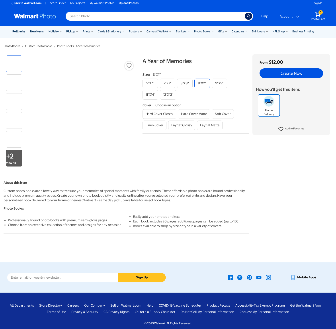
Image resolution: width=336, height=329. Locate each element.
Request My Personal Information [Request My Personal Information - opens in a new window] (264, 312)
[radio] (14, 63)
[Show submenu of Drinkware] (267, 31)
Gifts (221, 31)
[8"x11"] (202, 83)
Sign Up (142, 277)
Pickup (70, 31)
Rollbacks (18, 31)
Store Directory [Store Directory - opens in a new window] (50, 305)
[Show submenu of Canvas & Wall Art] (170, 31)
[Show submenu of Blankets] (188, 31)
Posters (134, 31)
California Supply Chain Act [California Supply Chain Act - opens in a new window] (155, 312)
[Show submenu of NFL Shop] (286, 31)
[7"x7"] (167, 83)
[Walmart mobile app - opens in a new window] (303, 277)
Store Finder (58, 3)
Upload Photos (129, 3)
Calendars (238, 31)
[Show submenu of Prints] (92, 31)
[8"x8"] (185, 83)
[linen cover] (154, 125)
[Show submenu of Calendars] (246, 31)
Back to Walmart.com (26, 3)
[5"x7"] (150, 83)
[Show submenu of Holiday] (60, 31)
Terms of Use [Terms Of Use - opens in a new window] (56, 312)
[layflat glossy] (181, 125)
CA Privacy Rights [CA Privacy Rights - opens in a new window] (116, 312)
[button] (291, 129)
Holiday (54, 31)
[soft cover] (223, 114)
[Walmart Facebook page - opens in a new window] (230, 277)
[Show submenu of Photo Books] (212, 31)
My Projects (77, 3)
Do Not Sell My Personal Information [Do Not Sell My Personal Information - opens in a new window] (207, 312)
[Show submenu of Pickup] (77, 31)
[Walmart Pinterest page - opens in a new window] (249, 277)
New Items (37, 31)
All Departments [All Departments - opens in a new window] (22, 305)
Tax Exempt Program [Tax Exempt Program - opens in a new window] (269, 305)
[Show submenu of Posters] (141, 31)
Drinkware (258, 31)
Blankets (181, 31)
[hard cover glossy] (159, 114)
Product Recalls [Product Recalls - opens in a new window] (218, 305)
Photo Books (202, 31)
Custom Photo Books (38, 46)
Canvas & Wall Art (157, 31)
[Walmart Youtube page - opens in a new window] (259, 277)
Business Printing (303, 31)
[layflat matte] (210, 125)
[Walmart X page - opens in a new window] (239, 277)
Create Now (291, 73)
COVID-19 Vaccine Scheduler (180, 305)
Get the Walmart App (305, 305)
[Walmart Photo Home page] (35, 16)
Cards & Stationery (109, 31)
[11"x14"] (150, 94)
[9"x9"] (219, 83)
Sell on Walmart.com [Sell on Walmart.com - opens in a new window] (125, 305)
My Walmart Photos (102, 3)
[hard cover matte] (194, 114)
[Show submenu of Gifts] (226, 31)
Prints (86, 31)
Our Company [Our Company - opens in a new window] (94, 305)
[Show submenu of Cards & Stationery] (123, 31)
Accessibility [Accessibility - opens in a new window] (244, 305)
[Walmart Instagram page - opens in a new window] (268, 277)
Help (264, 16)
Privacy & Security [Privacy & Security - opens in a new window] (84, 312)
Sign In (318, 3)
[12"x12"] (168, 94)
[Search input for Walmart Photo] (155, 16)
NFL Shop (279, 31)
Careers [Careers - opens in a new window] (73, 305)
